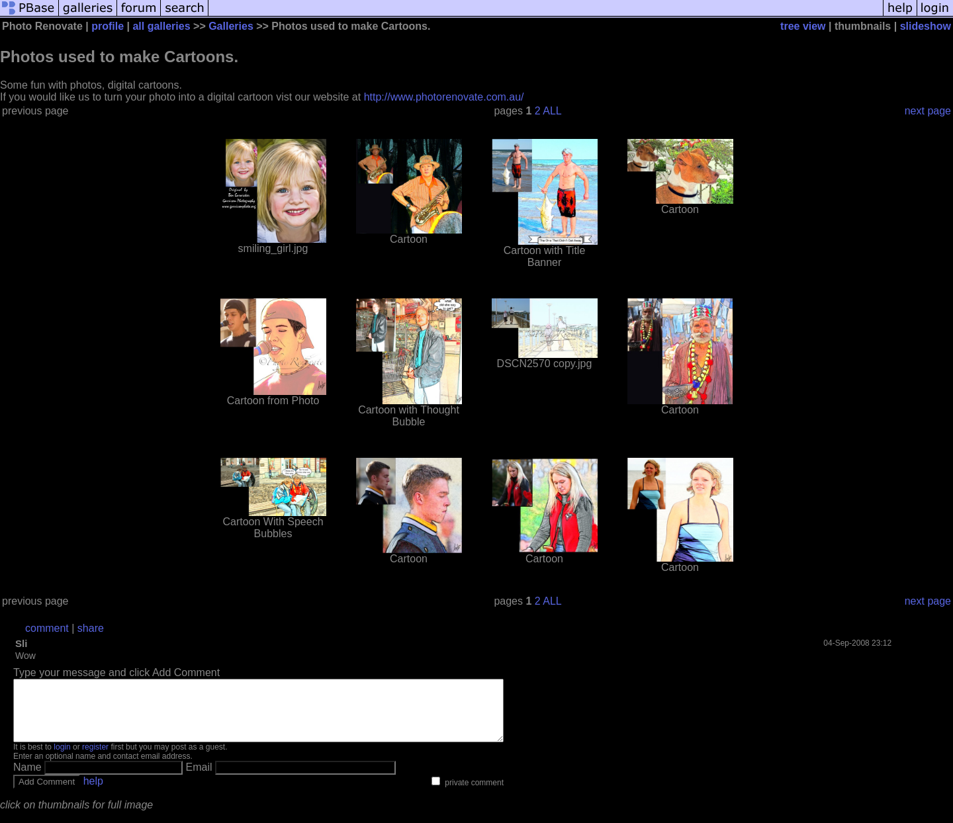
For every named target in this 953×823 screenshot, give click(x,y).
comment (47, 628)
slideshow (925, 26)
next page (928, 110)
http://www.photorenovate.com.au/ (444, 97)
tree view (802, 26)
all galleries (161, 26)
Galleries (230, 26)
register (95, 758)
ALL (552, 110)
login (62, 758)
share (90, 628)
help (93, 793)
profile (107, 26)
